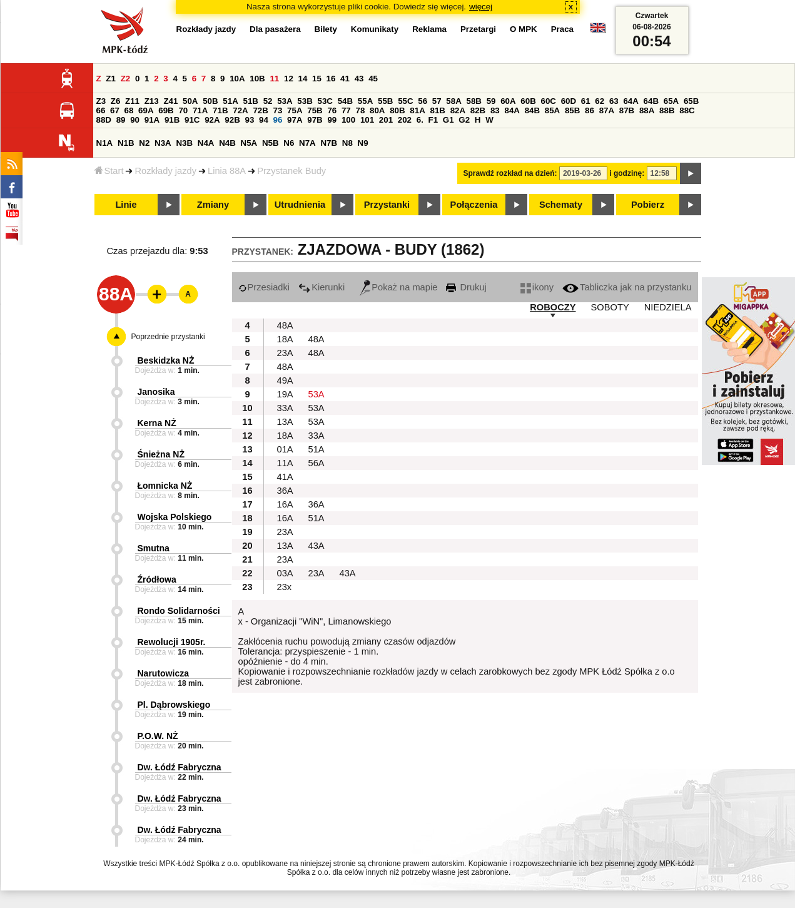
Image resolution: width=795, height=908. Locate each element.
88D (103, 120)
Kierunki (321, 287)
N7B (328, 143)
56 (422, 101)
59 (491, 101)
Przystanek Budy (291, 171)
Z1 (111, 78)
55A (365, 101)
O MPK (523, 29)
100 (348, 120)
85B (572, 110)
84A (511, 110)
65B (691, 101)
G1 (448, 120)
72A (240, 110)
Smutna (154, 548)
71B (220, 110)
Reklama (429, 29)
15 (317, 78)
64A (630, 101)
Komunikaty (374, 29)
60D (568, 101)
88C (686, 110)
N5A (249, 143)
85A (552, 110)
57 (437, 101)
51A (230, 101)
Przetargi (478, 29)
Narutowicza (163, 673)
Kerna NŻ (157, 423)
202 (405, 120)
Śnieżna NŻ (161, 454)
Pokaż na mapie (398, 287)
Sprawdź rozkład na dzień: (510, 173)
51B (250, 101)
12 (288, 78)
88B (666, 110)
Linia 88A (227, 171)
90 (134, 120)
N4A (206, 143)
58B (474, 101)
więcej (480, 6)
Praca (562, 29)
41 (345, 78)
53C (325, 101)
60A (507, 101)
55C (405, 101)
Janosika (156, 392)
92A (212, 120)
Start (109, 171)
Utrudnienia (300, 205)
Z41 (170, 101)
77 (346, 110)
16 (331, 78)
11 (274, 78)
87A (606, 110)
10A (237, 78)
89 (121, 120)
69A (145, 110)
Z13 (151, 101)
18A (285, 339)
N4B (227, 143)
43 (359, 78)
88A (646, 110)
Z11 (132, 101)
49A (285, 380)
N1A (104, 143)
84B (532, 110)
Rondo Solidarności (179, 611)
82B (477, 110)
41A (285, 477)
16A (285, 504)
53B (304, 101)
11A (285, 463)
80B (397, 110)
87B (626, 110)
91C (192, 120)
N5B (270, 143)
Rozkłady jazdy (165, 171)
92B (232, 120)
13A (285, 422)
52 (268, 101)
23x (284, 587)
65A (671, 101)
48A (285, 325)
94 (263, 120)
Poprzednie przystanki (168, 336)
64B (651, 101)
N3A (162, 143)
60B (527, 101)
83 (495, 110)
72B (260, 110)
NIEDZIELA (668, 307)
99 (332, 120)
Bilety (326, 29)
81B (437, 110)
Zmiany (213, 205)
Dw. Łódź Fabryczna (179, 767)
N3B (184, 143)
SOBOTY (610, 307)
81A (417, 110)
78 (360, 110)
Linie (125, 205)
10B (257, 78)
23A (285, 353)
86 (589, 110)
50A (190, 101)
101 (367, 120)
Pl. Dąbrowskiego (174, 705)
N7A (307, 143)
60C (548, 101)
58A (453, 101)
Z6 (116, 101)
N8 (347, 143)
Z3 (101, 101)
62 (599, 101)
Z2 (126, 78)
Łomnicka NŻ (165, 486)
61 (585, 101)
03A (285, 573)
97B (314, 120)
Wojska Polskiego (175, 517)
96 (278, 120)
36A (285, 491)
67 (114, 110)
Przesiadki (264, 287)
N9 (363, 143)
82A (457, 110)
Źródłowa (157, 579)
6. (420, 120)
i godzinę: (626, 173)
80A (377, 110)
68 (129, 110)
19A (285, 394)
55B (385, 101)
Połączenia (474, 205)
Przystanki (387, 205)
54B (345, 101)
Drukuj (466, 287)
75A (294, 110)
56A (316, 463)
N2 (144, 143)
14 (303, 78)
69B (165, 110)
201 (386, 120)
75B (314, 110)
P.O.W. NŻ (158, 736)
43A (316, 546)
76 (332, 110)
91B (172, 120)
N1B (126, 143)
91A (152, 120)
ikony (537, 287)
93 (250, 120)
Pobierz (647, 205)
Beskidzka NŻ (166, 360)
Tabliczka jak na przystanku (626, 287)
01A (285, 449)
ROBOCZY (552, 307)
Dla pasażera (275, 29)
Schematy (560, 205)
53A (284, 101)
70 (183, 110)
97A (294, 120)
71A (200, 110)
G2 (464, 120)
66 (101, 110)
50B (210, 101)
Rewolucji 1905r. (172, 642)
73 (278, 110)
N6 (288, 143)
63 (614, 101)
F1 (433, 120)
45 (373, 78)
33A (285, 408)
